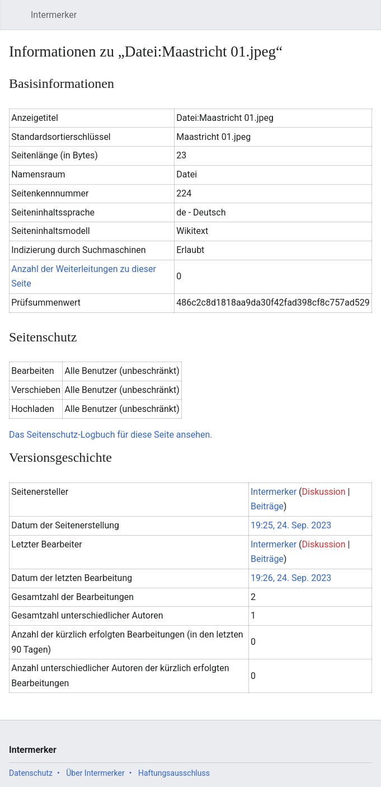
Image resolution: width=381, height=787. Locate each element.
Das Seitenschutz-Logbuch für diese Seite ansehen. (110, 434)
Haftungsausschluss (174, 773)
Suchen (344, 20)
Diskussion (324, 491)
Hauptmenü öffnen (19, 20)
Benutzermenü (369, 20)
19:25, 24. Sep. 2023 (291, 525)
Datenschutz (31, 773)
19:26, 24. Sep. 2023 (291, 578)
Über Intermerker (95, 773)
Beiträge (267, 506)
